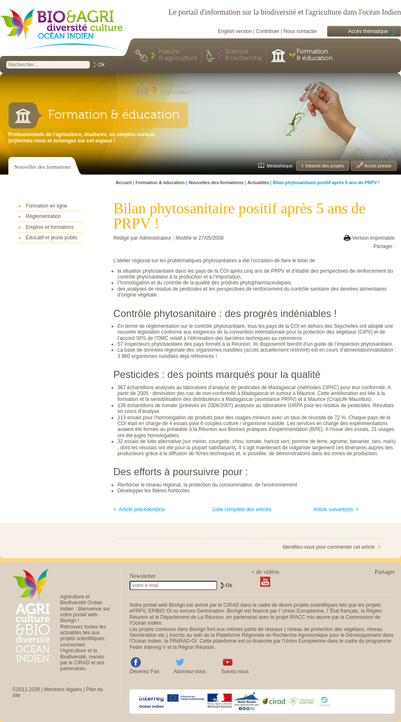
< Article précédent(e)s (139, 509)
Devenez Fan (144, 671)
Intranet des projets (324, 165)
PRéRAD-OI (183, 641)
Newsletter (142, 576)
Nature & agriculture (178, 55)
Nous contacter (300, 31)
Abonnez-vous (190, 671)
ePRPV (137, 611)
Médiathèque (279, 165)
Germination (210, 611)
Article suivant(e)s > (336, 509)
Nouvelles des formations (42, 167)
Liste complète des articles (242, 509)
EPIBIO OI (160, 611)
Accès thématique (368, 31)
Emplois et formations (50, 227)
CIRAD (231, 605)
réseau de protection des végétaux (325, 629)
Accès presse (377, 165)
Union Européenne (303, 611)
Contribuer (267, 31)
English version (235, 31)
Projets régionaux (175, 89)
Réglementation (43, 216)
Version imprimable (373, 238)
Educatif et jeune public (52, 238)
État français (344, 611)
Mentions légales (63, 689)
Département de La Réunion (191, 617)
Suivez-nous (235, 671)
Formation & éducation (315, 55)
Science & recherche (243, 55)
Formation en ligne (46, 206)
